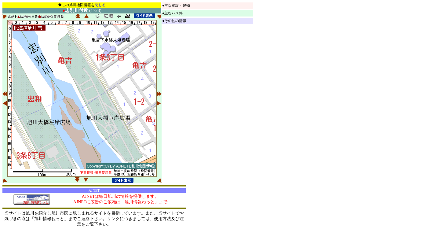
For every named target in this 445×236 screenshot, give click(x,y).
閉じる (100, 5)
